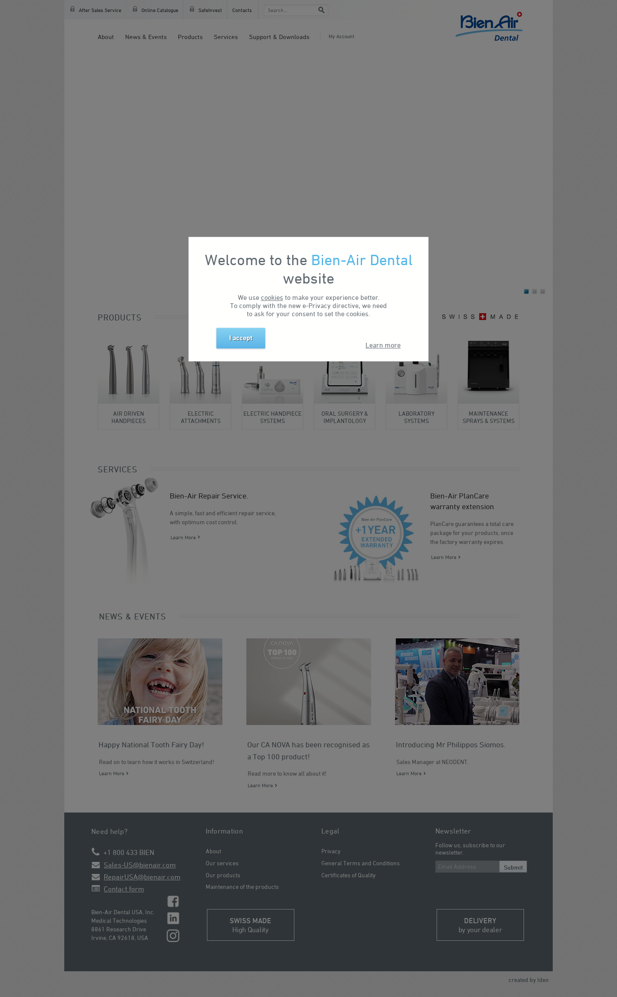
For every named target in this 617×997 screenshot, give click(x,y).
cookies (272, 297)
